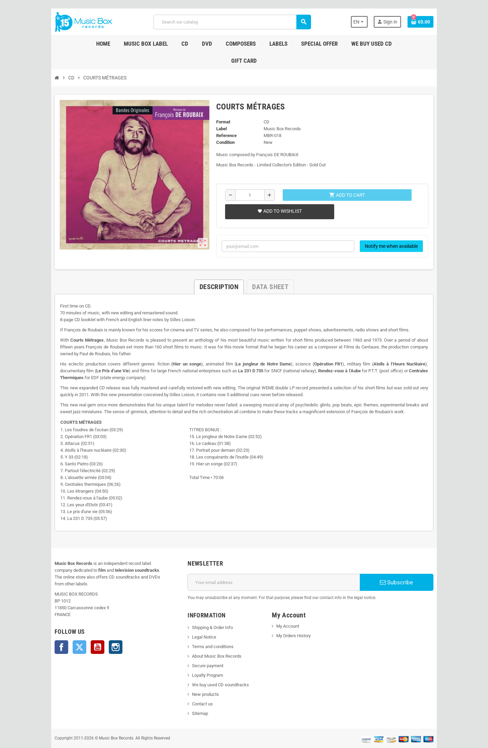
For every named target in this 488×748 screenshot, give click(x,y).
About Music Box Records (213, 639)
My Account (289, 609)
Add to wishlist (278, 194)
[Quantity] (249, 178)
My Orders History (295, 618)
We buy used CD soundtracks (216, 667)
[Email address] (275, 565)
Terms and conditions (209, 629)
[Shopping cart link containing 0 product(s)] (432, 22)
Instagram (104, 623)
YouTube (86, 623)
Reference (224, 118)
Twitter (68, 623)
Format (221, 104)
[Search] (232, 22)
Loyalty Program (203, 658)
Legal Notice (200, 620)
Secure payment (204, 648)
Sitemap (196, 696)
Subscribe (406, 565)
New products (201, 677)
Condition (223, 125)
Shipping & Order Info (208, 610)
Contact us (198, 686)
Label (219, 111)
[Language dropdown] (370, 22)
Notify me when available (403, 229)
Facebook (50, 623)
